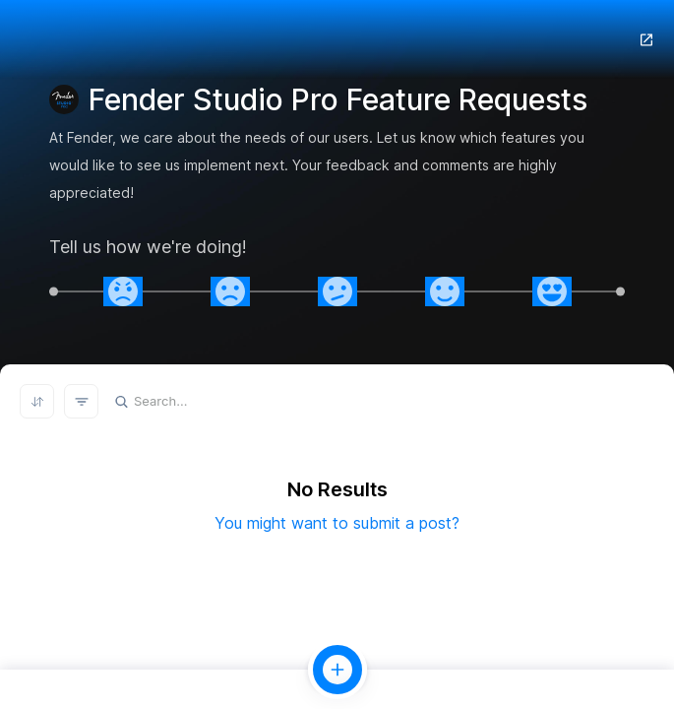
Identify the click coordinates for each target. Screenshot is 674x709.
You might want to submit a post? (337, 523)
